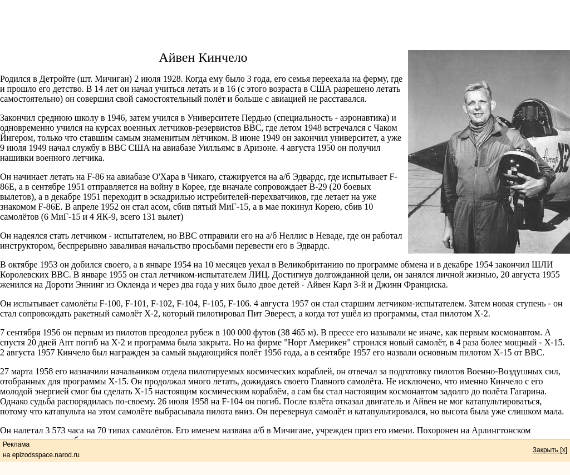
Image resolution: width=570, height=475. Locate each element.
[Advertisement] (285, 25)
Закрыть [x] (550, 450)
